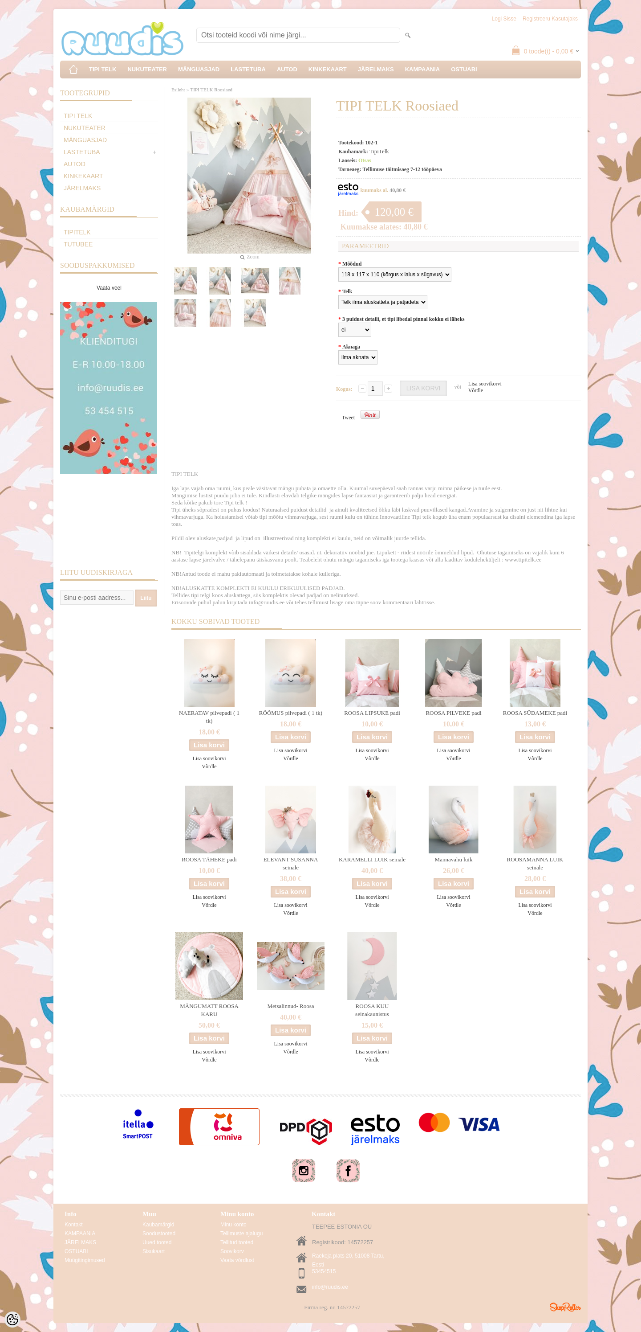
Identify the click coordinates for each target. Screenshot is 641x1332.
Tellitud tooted (236, 1242)
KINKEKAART (327, 69)
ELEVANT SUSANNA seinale (291, 863)
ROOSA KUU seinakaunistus (372, 1010)
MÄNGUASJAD (198, 69)
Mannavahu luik (454, 859)
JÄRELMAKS (376, 69)
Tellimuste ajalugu (241, 1233)
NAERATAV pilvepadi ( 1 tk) (209, 716)
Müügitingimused (85, 1260)
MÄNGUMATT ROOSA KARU (209, 1010)
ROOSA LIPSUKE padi (372, 712)
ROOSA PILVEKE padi (453, 712)
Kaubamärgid (158, 1224)
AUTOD (287, 69)
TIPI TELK (102, 69)
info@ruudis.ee (330, 1287)
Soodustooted (158, 1233)
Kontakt (74, 1224)
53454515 (324, 1271)
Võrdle (475, 390)
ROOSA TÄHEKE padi (209, 859)
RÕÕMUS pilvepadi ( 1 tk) (290, 712)
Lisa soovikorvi (485, 384)
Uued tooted (156, 1242)
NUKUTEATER (147, 69)
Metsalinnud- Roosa (290, 1006)
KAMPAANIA (422, 69)
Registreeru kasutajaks (550, 19)
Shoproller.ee (565, 1307)
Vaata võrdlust (237, 1260)
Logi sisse (504, 19)
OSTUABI (464, 69)
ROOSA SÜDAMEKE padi (535, 712)
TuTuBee (78, 244)
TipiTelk (77, 232)
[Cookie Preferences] (12, 1320)
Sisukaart (153, 1251)
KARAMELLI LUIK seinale (372, 859)
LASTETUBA (248, 69)
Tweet (348, 417)
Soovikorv (232, 1251)
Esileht (178, 89)
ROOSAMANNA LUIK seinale (535, 863)
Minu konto (233, 1224)
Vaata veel (109, 288)
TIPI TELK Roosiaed (212, 89)
